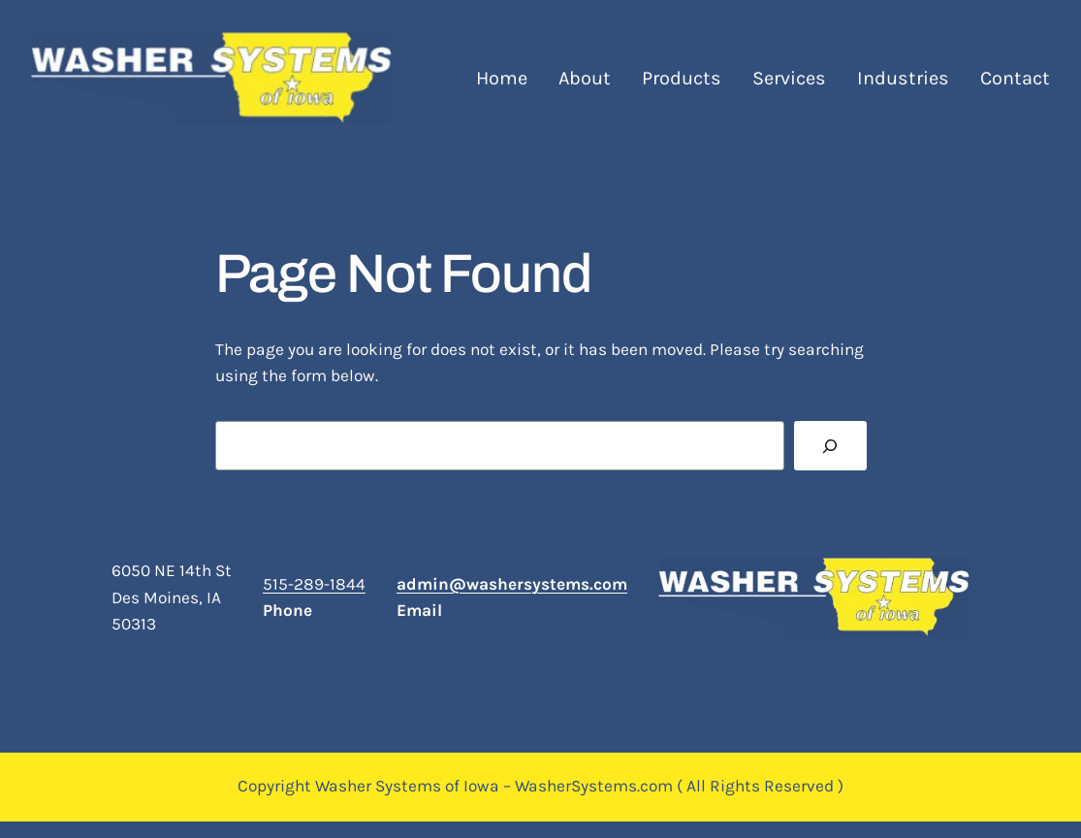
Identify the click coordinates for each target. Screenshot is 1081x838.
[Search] (830, 445)
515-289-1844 (314, 584)
